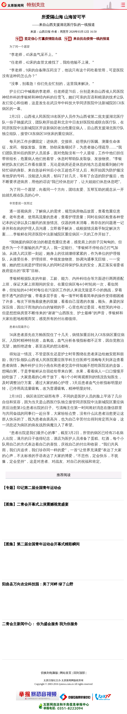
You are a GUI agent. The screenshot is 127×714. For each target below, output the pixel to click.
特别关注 (36, 5)
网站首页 (65, 672)
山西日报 (44, 31)
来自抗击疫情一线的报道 (91, 38)
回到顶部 (79, 672)
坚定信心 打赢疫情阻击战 (42, 38)
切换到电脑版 (49, 672)
